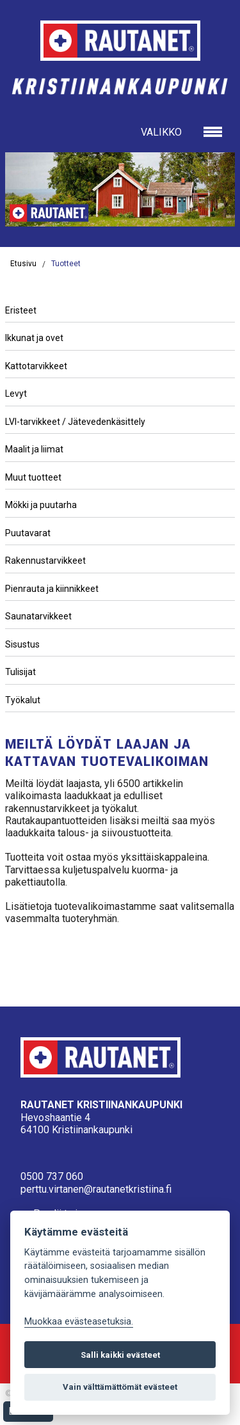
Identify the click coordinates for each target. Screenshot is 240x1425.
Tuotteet (66, 263)
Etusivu (23, 263)
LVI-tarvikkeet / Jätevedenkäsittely (75, 422)
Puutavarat (28, 533)
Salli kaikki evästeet (120, 1355)
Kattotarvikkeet (36, 366)
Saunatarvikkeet (38, 616)
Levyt (16, 393)
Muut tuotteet (33, 477)
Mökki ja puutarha (41, 505)
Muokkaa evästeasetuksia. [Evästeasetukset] (78, 1321)
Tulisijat (20, 672)
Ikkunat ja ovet (34, 338)
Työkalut (22, 700)
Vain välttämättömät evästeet (120, 1387)
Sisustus (22, 644)
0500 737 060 (51, 1176)
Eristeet (20, 310)
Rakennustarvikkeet (45, 560)
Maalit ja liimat (34, 449)
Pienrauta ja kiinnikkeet (52, 589)
